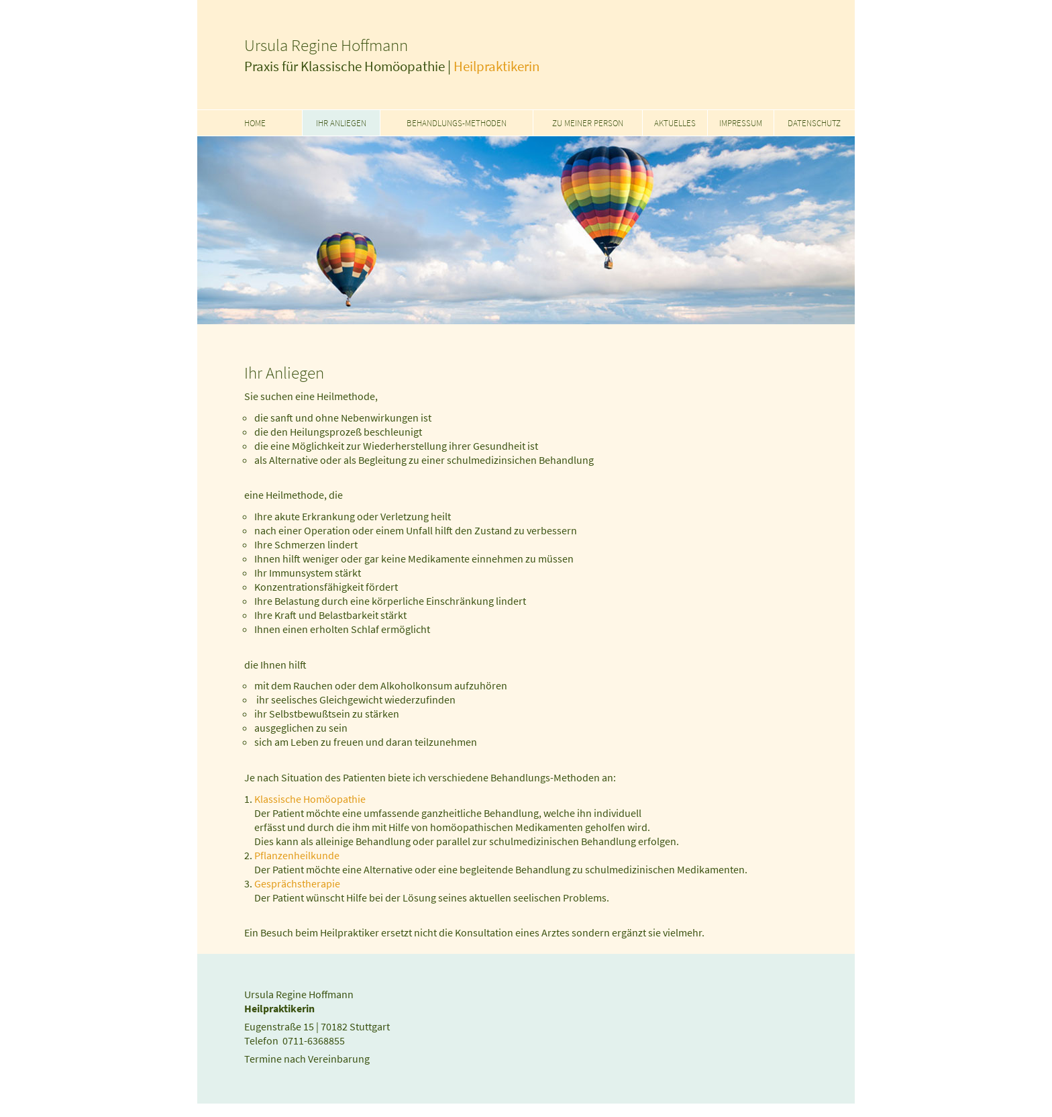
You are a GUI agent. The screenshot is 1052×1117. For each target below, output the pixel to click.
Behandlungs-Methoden (457, 123)
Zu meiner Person (587, 123)
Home (255, 123)
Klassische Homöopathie (310, 799)
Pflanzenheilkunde (296, 855)
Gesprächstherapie (297, 884)
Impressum (740, 123)
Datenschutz (814, 123)
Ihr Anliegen (341, 123)
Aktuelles (675, 123)
